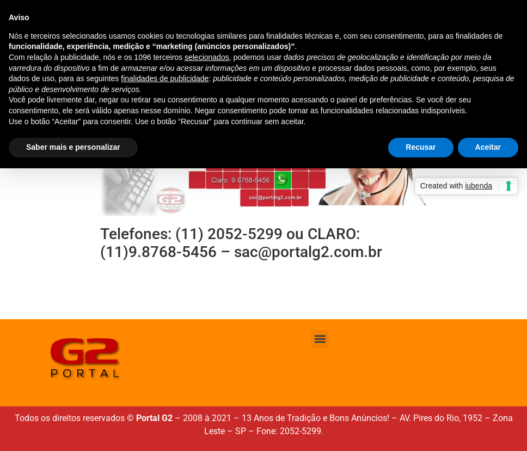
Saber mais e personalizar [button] (73, 147)
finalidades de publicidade (165, 78)
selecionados (207, 57)
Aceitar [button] (488, 147)
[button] (320, 339)
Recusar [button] (421, 147)
